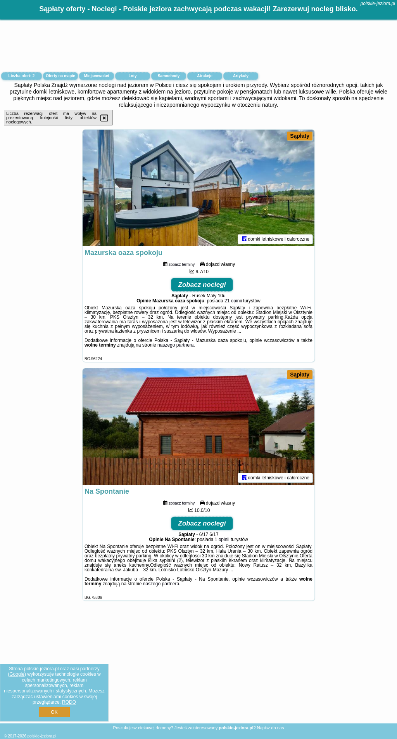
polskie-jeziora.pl (378, 3)
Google (16, 674)
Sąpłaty (299, 136)
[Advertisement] (198, 668)
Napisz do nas (270, 727)
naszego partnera (175, 345)
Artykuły (241, 76)
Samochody (169, 76)
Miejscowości (96, 76)
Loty (132, 76)
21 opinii (233, 301)
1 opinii (222, 539)
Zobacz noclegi (202, 284)
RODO (69, 702)
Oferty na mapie (60, 76)
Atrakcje (204, 76)
